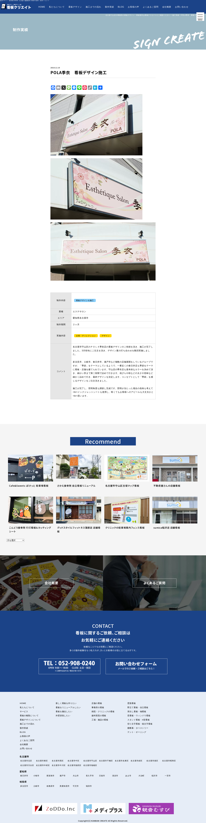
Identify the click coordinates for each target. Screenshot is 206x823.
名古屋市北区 (26, 761)
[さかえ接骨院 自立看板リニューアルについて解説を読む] (78, 474)
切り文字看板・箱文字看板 (140, 724)
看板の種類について (29, 716)
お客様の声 (133, 7)
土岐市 (36, 786)
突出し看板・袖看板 (136, 711)
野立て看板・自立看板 (137, 707)
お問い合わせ (181, 7)
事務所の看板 (98, 707)
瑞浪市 (89, 786)
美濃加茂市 (64, 786)
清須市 (115, 776)
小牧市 (36, 776)
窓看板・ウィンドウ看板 (139, 716)
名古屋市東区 (42, 761)
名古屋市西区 (58, 761)
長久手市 (90, 776)
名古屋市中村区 (43, 765)
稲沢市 (155, 776)
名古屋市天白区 (27, 765)
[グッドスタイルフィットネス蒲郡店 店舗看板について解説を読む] (78, 516)
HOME (41, 7)
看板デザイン (75, 7)
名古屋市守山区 (90, 761)
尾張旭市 (50, 776)
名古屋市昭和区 (169, 761)
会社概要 (166, 7)
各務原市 (50, 786)
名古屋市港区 (152, 761)
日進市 (102, 776)
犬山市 (76, 776)
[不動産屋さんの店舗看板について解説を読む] (174, 474)
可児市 (76, 786)
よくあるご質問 (150, 7)
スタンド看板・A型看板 (138, 720)
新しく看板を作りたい (66, 703)
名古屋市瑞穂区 (90, 765)
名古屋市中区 (73, 761)
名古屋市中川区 (59, 765)
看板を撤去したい (64, 711)
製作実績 (109, 7)
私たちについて (57, 7)
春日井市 (24, 776)
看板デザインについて (30, 720)
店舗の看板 (97, 703)
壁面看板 (131, 703)
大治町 (141, 776)
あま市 (128, 776)
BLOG (121, 7)
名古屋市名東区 (122, 761)
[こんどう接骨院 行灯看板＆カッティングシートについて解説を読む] (30, 516)
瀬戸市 (63, 776)
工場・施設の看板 (100, 720)
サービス (24, 711)
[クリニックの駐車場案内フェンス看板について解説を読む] (126, 516)
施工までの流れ (93, 7)
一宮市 (168, 776)
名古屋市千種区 (106, 761)
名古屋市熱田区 (74, 765)
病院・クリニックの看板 (103, 711)
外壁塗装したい (63, 716)
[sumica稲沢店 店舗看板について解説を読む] (174, 516)
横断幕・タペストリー (137, 728)
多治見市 (24, 786)
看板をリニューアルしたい (68, 707)
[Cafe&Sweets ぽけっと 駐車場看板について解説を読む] (30, 474)
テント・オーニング (136, 732)
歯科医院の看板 (99, 716)
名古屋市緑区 (136, 761)
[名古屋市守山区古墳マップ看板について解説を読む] (126, 474)
